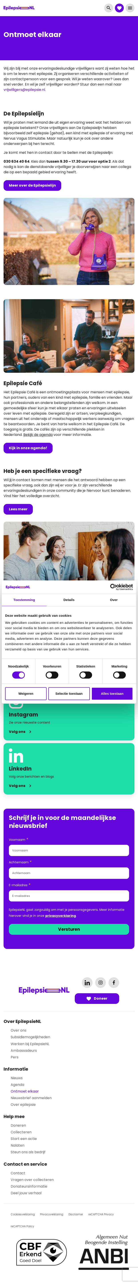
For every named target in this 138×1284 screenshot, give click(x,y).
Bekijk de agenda (38, 434)
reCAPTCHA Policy (22, 1226)
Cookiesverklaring (23, 1214)
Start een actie (24, 1138)
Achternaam (20, 862)
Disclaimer (76, 1214)
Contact (18, 1173)
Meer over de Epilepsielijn (32, 185)
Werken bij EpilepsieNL (30, 1043)
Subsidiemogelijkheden (30, 1037)
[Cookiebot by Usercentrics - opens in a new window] (113, 587)
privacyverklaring (60, 915)
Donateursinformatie (29, 1186)
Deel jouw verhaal (26, 1193)
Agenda (17, 1084)
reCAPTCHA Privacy (101, 1214)
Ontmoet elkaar (25, 1091)
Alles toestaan (112, 693)
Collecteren (21, 1132)
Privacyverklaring (51, 1214)
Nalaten (17, 1145)
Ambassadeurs (24, 1050)
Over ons (18, 1030)
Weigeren (25, 693)
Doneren (18, 1125)
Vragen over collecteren (32, 1179)
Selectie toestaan (69, 693)
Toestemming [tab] (24, 600)
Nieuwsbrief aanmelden (31, 1098)
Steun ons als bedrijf (28, 1152)
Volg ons (17, 731)
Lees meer (18, 509)
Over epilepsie (23, 1104)
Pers (14, 1057)
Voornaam (18, 839)
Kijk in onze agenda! (28, 448)
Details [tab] (69, 600)
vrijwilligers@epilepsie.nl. (25, 89)
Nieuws (17, 1078)
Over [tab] (114, 600)
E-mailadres (20, 885)
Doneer (97, 998)
